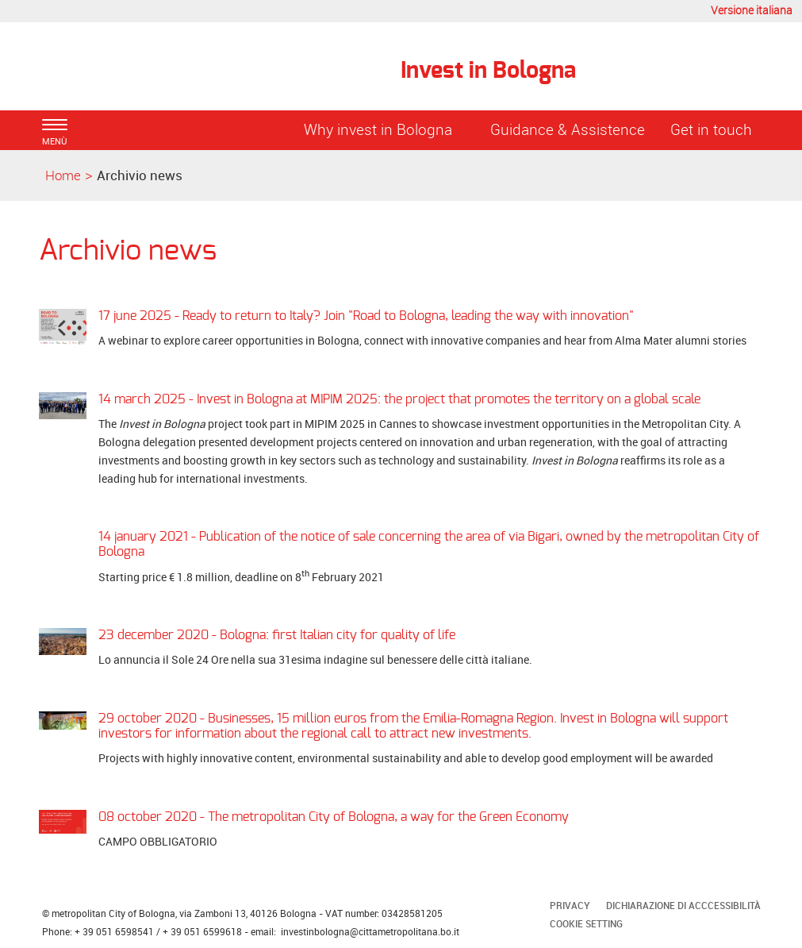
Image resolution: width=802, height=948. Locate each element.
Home (63, 175)
